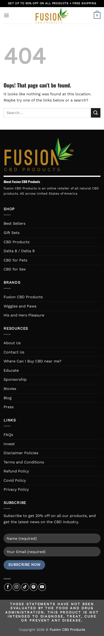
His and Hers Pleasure (24, 315)
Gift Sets (11, 232)
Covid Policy (15, 480)
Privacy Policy (16, 489)
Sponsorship (15, 379)
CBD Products (16, 242)
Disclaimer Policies (21, 453)
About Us (12, 343)
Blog (8, 398)
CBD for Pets (15, 260)
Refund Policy (16, 471)
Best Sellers (14, 223)
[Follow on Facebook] (8, 587)
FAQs (8, 434)
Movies (10, 388)
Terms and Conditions (24, 462)
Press (9, 407)
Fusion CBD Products (23, 297)
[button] (6, 15)
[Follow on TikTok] (25, 587)
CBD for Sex (15, 269)
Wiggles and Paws (20, 306)
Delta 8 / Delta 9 (19, 251)
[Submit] (95, 112)
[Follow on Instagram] (16, 587)
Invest (9, 444)
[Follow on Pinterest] (34, 587)
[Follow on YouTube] (42, 587)
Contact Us (14, 352)
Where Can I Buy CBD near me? (32, 361)
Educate (11, 370)
